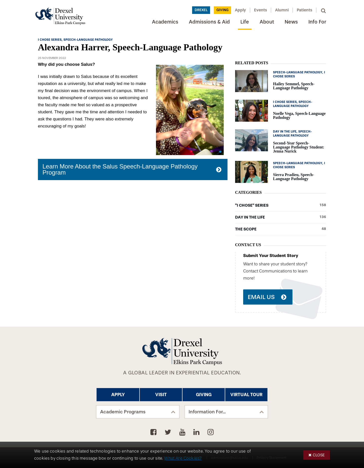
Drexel (201, 10)
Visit (161, 394)
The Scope (280, 229)
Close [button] (319, 455)
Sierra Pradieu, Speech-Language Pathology (293, 177)
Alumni (282, 10)
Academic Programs (123, 412)
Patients (304, 10)
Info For (317, 22)
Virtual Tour (246, 394)
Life (244, 22)
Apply (240, 10)
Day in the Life (280, 217)
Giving (222, 10)
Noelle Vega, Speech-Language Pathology (299, 115)
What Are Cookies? (182, 458)
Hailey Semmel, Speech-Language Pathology (293, 86)
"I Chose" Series (280, 205)
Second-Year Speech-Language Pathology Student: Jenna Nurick (298, 147)
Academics (165, 22)
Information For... (207, 412)
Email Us (261, 297)
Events (260, 10)
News (291, 22)
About (267, 22)
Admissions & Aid (209, 22)
